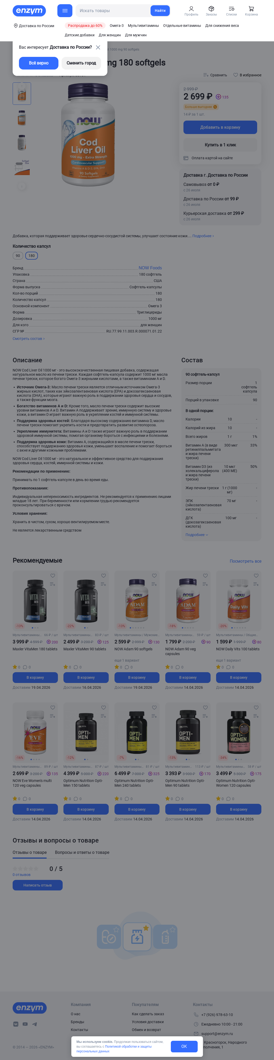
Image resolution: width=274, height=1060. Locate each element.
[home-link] (30, 11)
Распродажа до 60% (85, 25)
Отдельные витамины (182, 25)
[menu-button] (64, 10)
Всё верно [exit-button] (38, 63)
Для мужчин (136, 35)
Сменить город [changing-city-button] (81, 63)
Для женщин (110, 35)
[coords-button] (33, 25)
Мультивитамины (143, 25)
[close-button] (98, 47)
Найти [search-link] (160, 10)
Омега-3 (117, 25)
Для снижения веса (222, 25)
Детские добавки (79, 35)
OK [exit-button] (184, 1046)
